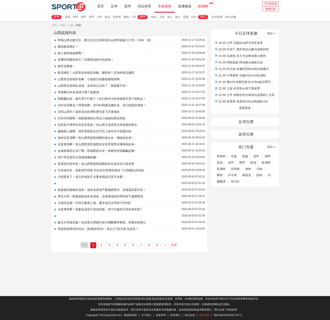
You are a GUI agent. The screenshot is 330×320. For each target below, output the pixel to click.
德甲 (83, 16)
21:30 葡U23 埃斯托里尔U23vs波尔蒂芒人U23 (247, 82)
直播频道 (185, 6)
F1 (269, 175)
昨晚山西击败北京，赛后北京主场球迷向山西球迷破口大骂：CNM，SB (104, 40)
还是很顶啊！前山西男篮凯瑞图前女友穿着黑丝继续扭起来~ (97, 144)
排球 (259, 175)
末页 (174, 245)
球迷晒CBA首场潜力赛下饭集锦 (78, 92)
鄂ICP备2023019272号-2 (228, 315)
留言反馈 (190, 315)
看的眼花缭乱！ (68, 46)
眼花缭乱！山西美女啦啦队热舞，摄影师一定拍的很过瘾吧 (96, 72)
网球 (220, 175)
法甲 (99, 16)
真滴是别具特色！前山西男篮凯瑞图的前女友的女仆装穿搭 (96, 163)
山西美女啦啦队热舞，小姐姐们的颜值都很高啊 (89, 79)
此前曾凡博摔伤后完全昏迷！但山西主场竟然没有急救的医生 (97, 124)
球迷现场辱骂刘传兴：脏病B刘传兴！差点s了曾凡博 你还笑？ (98, 229)
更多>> (271, 33)
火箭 (162, 16)
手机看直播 (270, 3)
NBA (154, 16)
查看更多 (245, 108)
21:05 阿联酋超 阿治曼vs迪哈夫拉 (239, 62)
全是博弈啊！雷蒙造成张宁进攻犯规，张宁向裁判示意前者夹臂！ (100, 209)
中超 (234, 156)
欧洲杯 (203, 5)
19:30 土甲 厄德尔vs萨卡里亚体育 (239, 43)
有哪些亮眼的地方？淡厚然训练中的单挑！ (86, 59)
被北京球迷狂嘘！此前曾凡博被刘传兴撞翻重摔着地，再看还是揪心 (102, 222)
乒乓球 (232, 175)
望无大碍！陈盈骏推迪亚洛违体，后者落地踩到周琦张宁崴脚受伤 (100, 196)
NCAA (235, 181)
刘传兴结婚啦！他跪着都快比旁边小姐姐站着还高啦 (91, 118)
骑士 (178, 16)
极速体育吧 (130, 315)
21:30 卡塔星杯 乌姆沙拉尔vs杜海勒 (241, 75)
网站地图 (204, 315)
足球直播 (217, 16)
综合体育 (144, 6)
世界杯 (117, 16)
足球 (114, 6)
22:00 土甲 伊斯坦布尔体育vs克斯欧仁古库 (245, 95)
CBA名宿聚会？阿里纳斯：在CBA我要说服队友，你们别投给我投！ (102, 105)
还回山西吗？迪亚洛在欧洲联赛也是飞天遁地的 (89, 111)
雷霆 (186, 16)
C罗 (134, 16)
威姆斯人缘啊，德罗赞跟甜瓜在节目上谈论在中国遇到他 (94, 131)
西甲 (75, 16)
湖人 (170, 16)
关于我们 (146, 315)
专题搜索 (164, 6)
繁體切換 (270, 9)
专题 (62, 25)
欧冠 (107, 16)
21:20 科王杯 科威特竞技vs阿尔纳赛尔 (242, 69)
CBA (194, 16)
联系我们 (175, 315)
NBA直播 (230, 16)
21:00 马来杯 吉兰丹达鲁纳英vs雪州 (241, 56)
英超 (67, 16)
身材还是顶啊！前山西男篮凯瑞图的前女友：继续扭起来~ (95, 137)
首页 (100, 6)
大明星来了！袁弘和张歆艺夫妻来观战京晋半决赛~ (91, 176)
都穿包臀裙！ (66, 66)
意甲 (91, 16)
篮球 (127, 6)
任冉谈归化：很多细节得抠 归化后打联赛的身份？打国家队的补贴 (101, 170)
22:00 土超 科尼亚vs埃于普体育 (238, 88)
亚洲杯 (221, 168)
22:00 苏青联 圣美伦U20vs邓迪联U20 (242, 101)
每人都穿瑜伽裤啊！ (71, 53)
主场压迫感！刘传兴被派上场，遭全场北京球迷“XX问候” (94, 203)
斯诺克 (246, 175)
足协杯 (235, 168)
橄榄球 (221, 181)
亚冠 (220, 162)
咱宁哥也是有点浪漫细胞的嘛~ (78, 157)
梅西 (126, 16)
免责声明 (161, 315)
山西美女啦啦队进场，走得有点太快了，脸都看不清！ (93, 85)
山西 (70, 25)
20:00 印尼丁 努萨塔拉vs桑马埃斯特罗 (242, 49)
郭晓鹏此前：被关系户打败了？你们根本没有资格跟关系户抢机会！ (102, 98)
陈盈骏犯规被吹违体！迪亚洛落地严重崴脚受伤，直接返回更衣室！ (102, 189)
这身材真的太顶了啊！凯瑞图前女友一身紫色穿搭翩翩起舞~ (97, 150)
